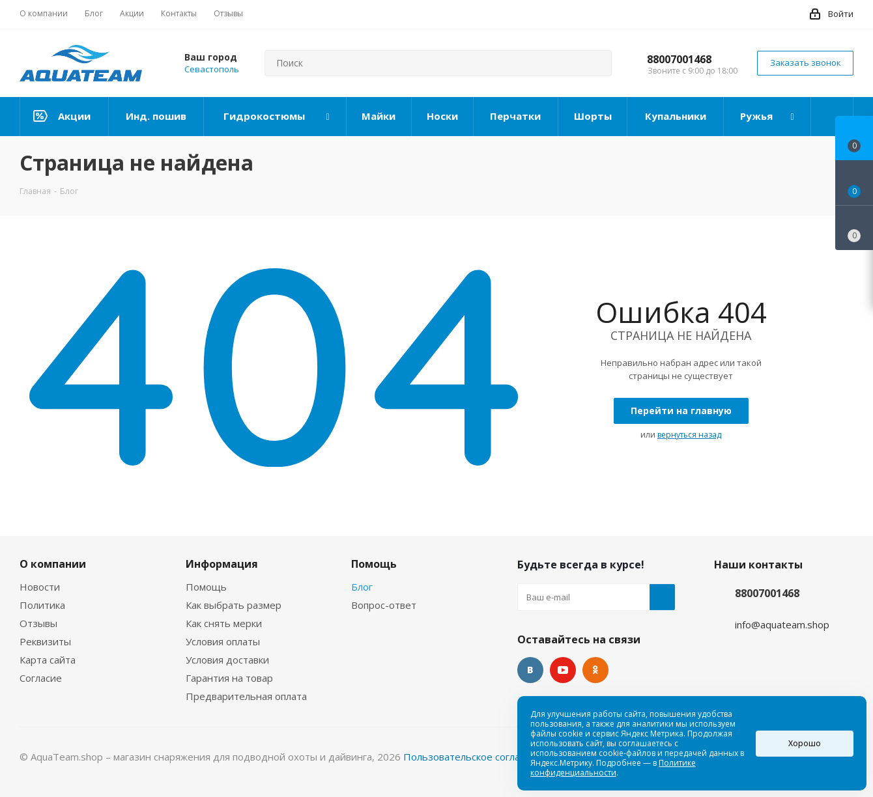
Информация (222, 564)
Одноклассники (595, 670)
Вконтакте (530, 670)
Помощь (206, 586)
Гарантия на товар (229, 677)
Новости (40, 586)
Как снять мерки (224, 623)
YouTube (563, 670)
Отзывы (38, 623)
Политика (42, 604)
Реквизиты (45, 641)
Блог (362, 586)
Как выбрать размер (233, 604)
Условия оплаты (223, 641)
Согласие (41, 677)
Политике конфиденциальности (613, 767)
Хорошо (804, 743)
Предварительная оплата (246, 696)
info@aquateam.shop (782, 624)
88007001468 (679, 59)
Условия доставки (227, 659)
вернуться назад (689, 434)
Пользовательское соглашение (477, 756)
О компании (53, 564)
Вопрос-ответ (383, 604)
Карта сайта (48, 659)
